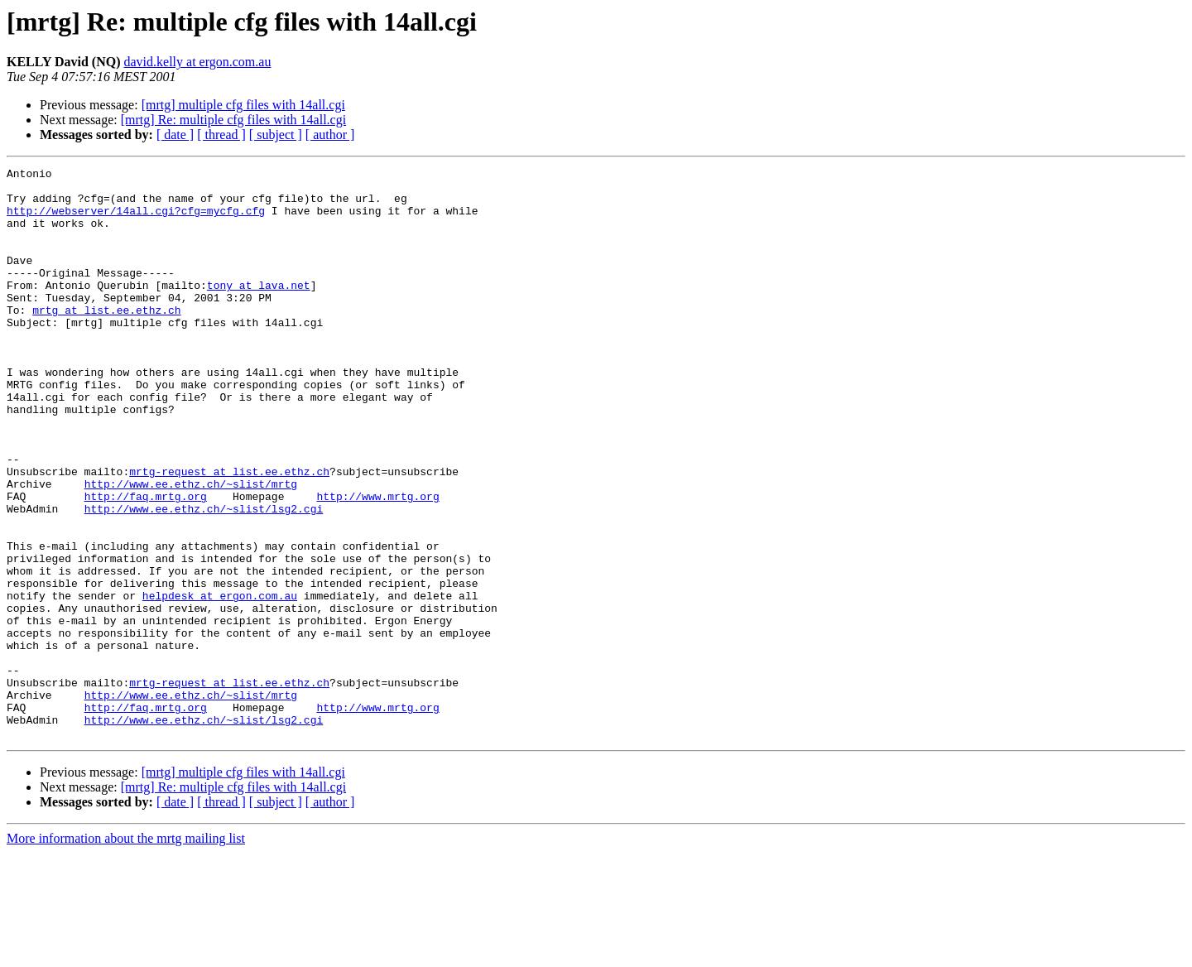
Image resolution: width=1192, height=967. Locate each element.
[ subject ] (275, 134)
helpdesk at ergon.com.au (219, 682)
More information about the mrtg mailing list (126, 952)
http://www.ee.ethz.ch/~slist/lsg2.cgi (204, 577)
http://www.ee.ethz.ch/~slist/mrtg (190, 548)
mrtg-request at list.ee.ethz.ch (229, 533)
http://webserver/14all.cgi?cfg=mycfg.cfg (136, 220)
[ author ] (330, 134)
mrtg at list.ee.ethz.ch (106, 339)
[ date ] (175, 134)
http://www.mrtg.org (377, 563)
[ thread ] (221, 134)
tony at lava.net (258, 309)
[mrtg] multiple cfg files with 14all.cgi (243, 105)
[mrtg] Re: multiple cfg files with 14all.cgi (233, 120)
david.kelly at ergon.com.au (198, 62)
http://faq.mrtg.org (145, 563)
